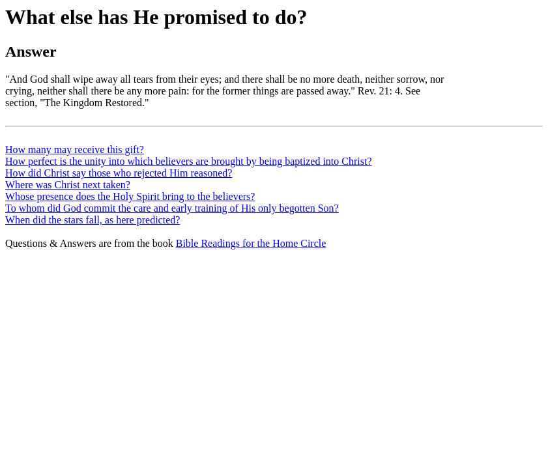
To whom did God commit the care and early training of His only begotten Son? (172, 208)
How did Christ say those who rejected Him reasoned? (118, 172)
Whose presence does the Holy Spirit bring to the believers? (130, 196)
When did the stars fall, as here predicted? (92, 219)
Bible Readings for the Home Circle (251, 243)
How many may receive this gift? (74, 149)
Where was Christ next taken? (67, 184)
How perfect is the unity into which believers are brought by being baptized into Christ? (188, 161)
